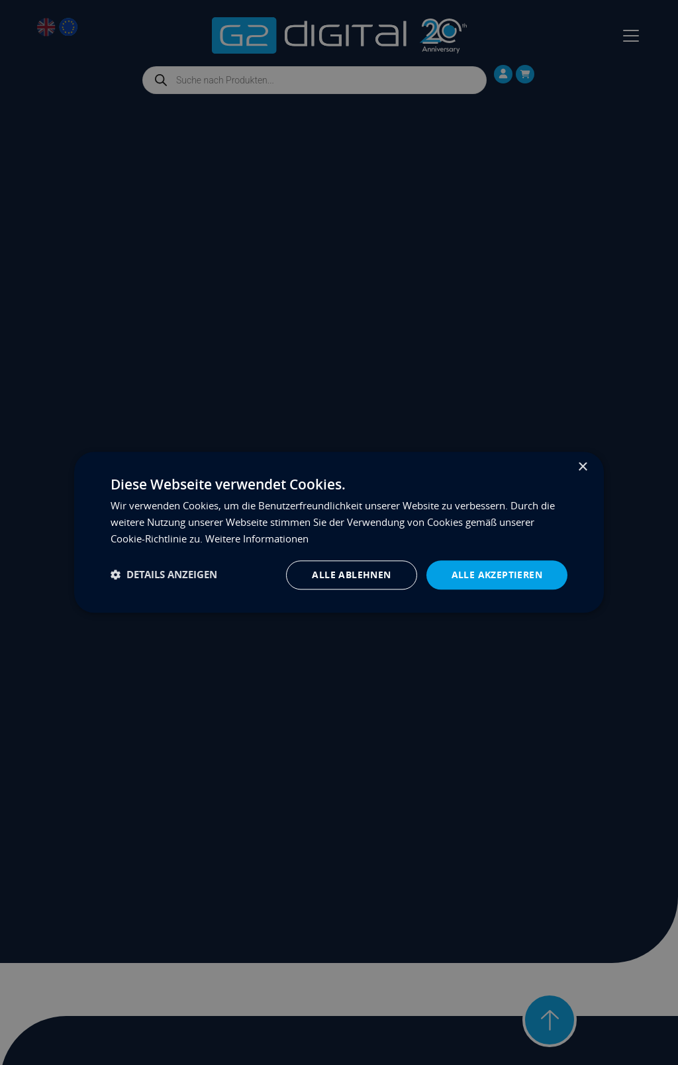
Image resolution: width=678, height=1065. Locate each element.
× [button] (582, 467)
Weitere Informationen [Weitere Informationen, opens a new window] (257, 538)
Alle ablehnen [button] (351, 574)
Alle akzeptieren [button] (497, 574)
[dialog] (339, 532)
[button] (164, 575)
